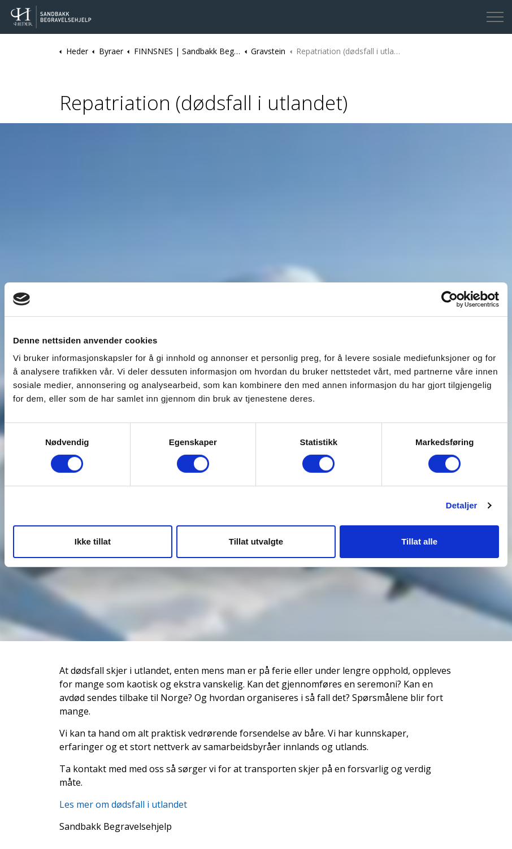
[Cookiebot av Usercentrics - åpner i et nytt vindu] (449, 298)
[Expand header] (495, 17)
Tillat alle (419, 541)
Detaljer (462, 505)
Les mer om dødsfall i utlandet (123, 804)
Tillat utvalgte (256, 541)
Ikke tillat (93, 541)
